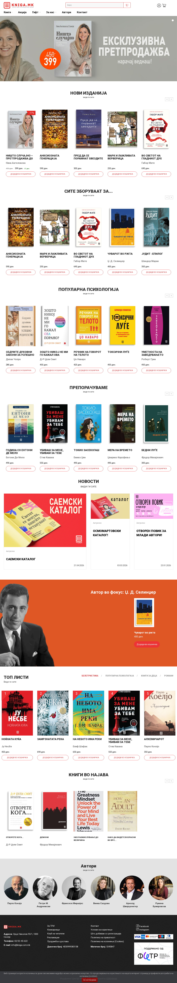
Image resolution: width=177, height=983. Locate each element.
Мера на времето (120, 450)
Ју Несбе (7, 746)
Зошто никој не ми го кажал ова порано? (54, 354)
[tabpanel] (88, 48)
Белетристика (90, 676)
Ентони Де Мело (15, 457)
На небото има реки (87, 739)
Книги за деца (149, 676)
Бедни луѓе (150, 450)
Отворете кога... (14, 837)
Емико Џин (80, 457)
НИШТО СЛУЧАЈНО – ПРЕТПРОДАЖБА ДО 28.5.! (19, 158)
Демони (44, 837)
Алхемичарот (154, 739)
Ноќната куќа (11, 739)
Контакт (82, 12)
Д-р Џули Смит (48, 359)
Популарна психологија (119, 676)
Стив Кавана (47, 457)
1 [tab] (172, 20)
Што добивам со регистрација (106, 933)
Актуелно (10, 551)
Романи (168, 676)
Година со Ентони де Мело (19, 452)
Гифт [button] (35, 12)
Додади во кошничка (20, 174)
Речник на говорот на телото (87, 353)
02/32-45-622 (21, 941)
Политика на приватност (103, 937)
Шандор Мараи (150, 261)
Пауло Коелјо (151, 746)
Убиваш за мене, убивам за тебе (51, 452)
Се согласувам (89, 980)
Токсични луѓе (118, 351)
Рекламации (53, 937)
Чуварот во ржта (120, 253)
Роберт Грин (149, 359)
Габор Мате (148, 163)
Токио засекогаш (86, 450)
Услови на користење (101, 929)
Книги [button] (7, 12)
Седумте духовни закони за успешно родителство (20, 354)
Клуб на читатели (55, 933)
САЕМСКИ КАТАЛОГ (21, 559)
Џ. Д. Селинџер (116, 261)
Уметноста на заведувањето (152, 353)
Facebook (144, 926)
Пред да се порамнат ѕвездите (88, 157)
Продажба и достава (58, 941)
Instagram (144, 929)
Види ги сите (10, 682)
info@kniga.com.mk (20, 945)
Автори (66, 12)
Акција (22, 12)
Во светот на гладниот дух (152, 157)
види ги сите (88, 97)
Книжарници (53, 929)
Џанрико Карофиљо (119, 457)
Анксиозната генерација (49, 157)
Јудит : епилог (152, 253)
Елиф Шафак (80, 746)
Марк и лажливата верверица (121, 157)
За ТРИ (50, 926)
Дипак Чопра (13, 359)
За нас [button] (50, 12)
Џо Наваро (80, 359)
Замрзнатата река (50, 739)
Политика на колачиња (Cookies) (107, 941)
